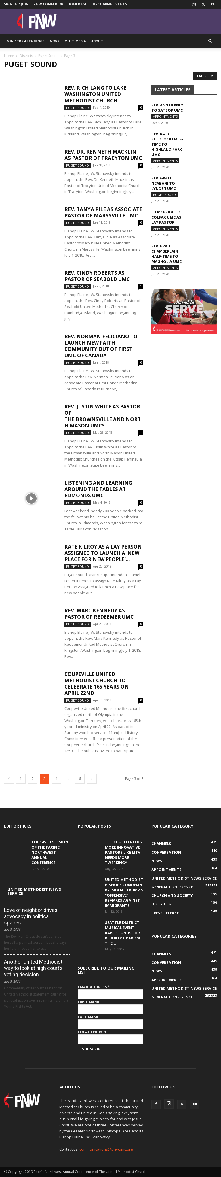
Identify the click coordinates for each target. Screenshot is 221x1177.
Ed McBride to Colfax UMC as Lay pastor (166, 217)
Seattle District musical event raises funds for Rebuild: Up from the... (122, 933)
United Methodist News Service (34, 891)
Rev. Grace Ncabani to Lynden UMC (163, 183)
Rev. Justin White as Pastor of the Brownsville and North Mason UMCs (102, 416)
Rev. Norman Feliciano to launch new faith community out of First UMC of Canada (101, 346)
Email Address (94, 986)
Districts (26, 55)
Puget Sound (48, 55)
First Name (89, 1001)
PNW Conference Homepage (60, 4)
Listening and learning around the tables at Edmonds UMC (98, 489)
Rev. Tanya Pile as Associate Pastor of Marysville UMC (103, 212)
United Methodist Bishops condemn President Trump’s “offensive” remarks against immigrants (124, 892)
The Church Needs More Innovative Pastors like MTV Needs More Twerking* (123, 852)
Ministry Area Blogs (26, 41)
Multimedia (75, 41)
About (97, 41)
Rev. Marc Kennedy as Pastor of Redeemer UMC (99, 613)
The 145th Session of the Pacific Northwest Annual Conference (49, 852)
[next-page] (92, 779)
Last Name (88, 1016)
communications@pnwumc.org (106, 1149)
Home (9, 55)
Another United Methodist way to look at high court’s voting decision (33, 968)
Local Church (92, 1031)
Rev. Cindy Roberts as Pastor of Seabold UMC (97, 276)
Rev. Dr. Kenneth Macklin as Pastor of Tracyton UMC (103, 154)
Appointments (165, 116)
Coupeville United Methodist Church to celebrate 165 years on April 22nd (96, 683)
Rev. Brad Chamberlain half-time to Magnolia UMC (166, 253)
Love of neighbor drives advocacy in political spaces (31, 916)
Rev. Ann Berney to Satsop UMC (167, 107)
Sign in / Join (16, 4)
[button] (210, 41)
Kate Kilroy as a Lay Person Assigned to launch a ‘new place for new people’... (103, 553)
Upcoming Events (110, 4)
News (54, 41)
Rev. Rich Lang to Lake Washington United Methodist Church (95, 94)
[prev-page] (9, 779)
